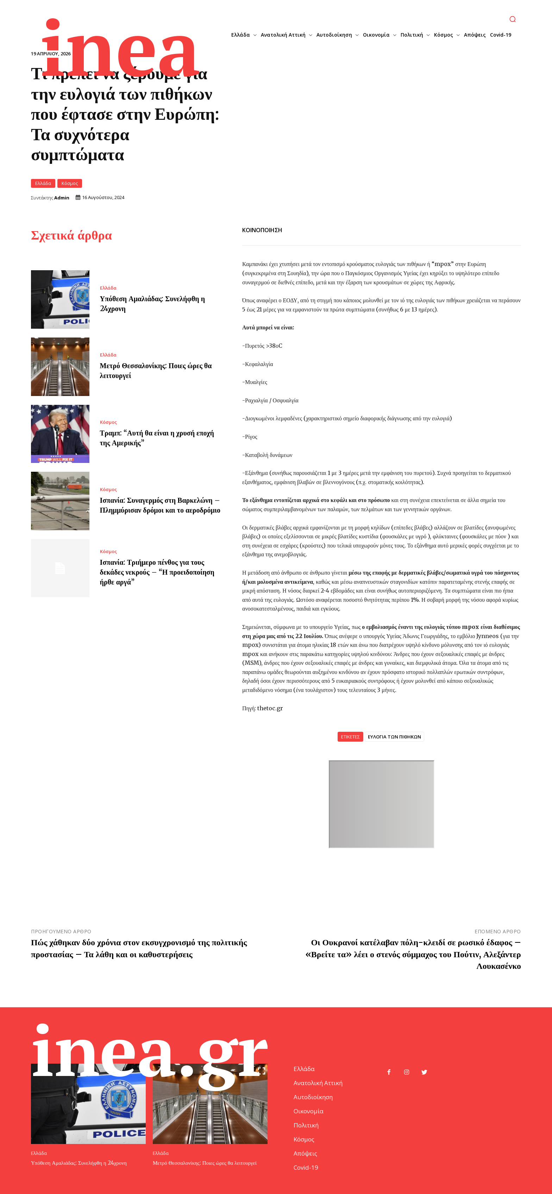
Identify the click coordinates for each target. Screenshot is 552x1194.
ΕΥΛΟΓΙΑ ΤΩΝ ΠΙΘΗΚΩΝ (394, 737)
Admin (61, 198)
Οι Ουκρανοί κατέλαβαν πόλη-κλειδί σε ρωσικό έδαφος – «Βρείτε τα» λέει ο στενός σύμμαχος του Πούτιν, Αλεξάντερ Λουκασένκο (413, 954)
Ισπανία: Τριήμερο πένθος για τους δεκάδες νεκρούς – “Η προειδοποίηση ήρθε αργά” (157, 572)
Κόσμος (69, 183)
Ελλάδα (43, 183)
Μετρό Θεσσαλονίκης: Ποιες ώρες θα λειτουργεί (205, 1162)
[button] (512, 19)
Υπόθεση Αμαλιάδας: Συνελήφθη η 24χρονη (79, 1162)
